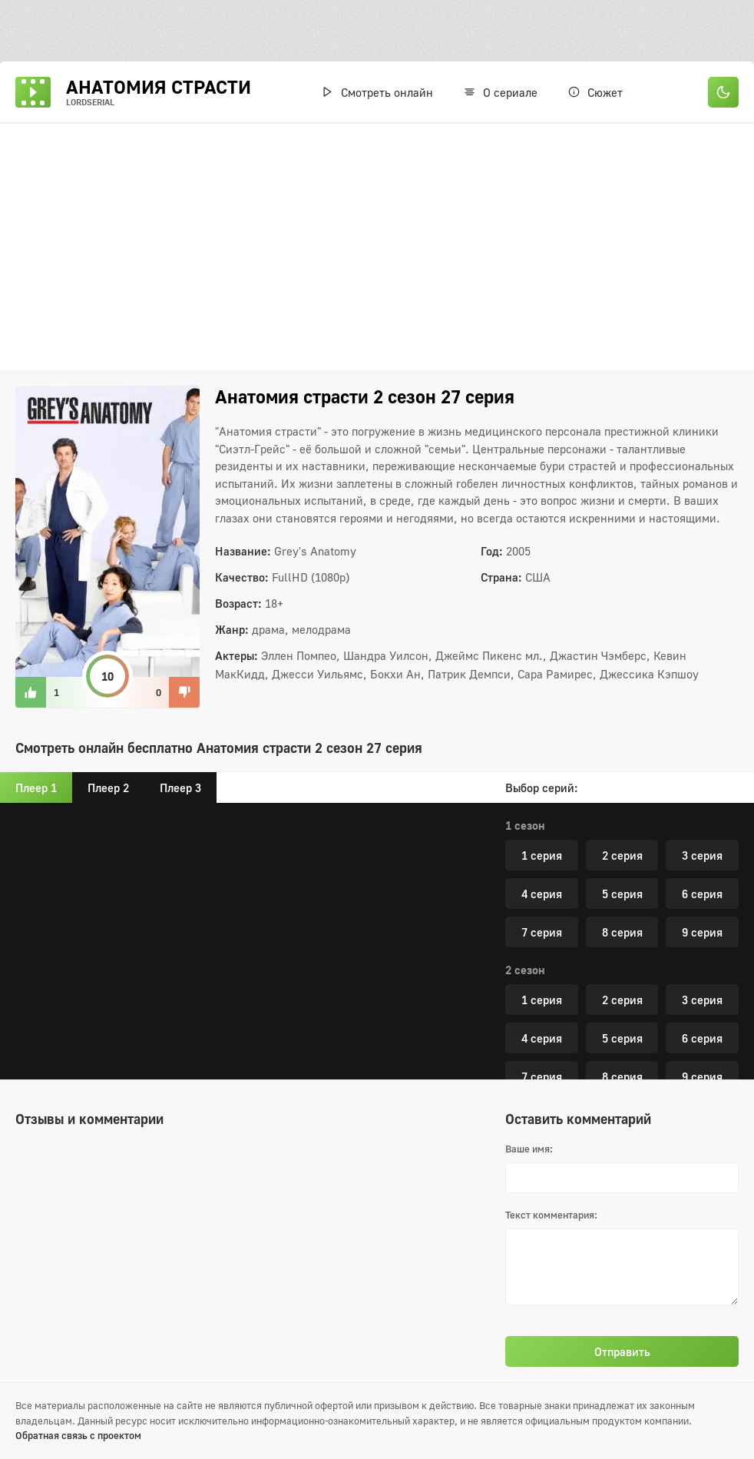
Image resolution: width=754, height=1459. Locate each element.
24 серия (561, 841)
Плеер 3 (180, 787)
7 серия (541, 1024)
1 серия (541, 947)
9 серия (702, 1024)
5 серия (622, 986)
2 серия (622, 947)
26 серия (561, 880)
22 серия (561, 803)
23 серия (682, 803)
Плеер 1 (36, 787)
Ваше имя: (529, 1148)
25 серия (682, 841)
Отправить (622, 1351)
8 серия (622, 1024)
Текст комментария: (551, 1215)
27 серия (682, 880)
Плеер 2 (108, 787)
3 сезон (525, 917)
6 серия (702, 986)
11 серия (682, 1062)
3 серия (702, 947)
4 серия (541, 986)
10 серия (561, 1062)
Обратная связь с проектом (78, 1435)
